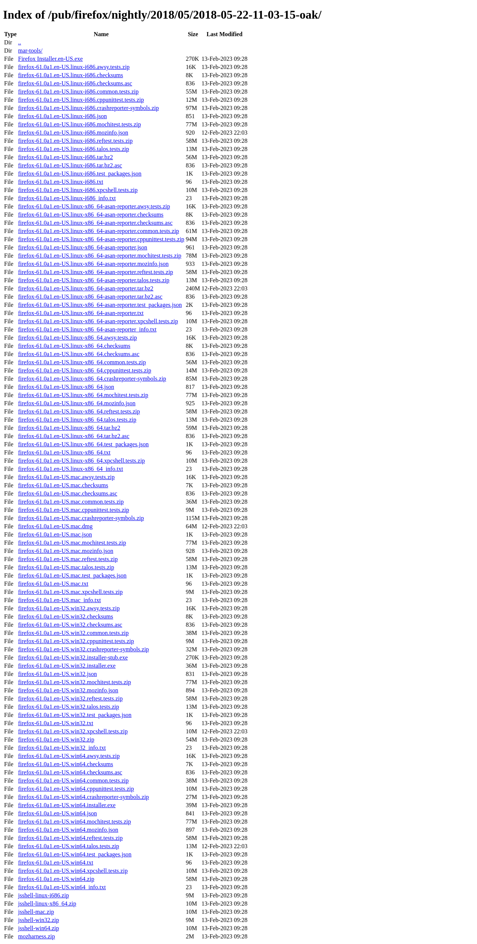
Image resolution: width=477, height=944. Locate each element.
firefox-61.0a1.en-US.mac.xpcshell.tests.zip (70, 592)
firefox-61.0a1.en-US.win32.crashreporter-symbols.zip (83, 649)
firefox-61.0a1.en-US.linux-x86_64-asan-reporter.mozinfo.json (93, 264)
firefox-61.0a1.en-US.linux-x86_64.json (66, 387)
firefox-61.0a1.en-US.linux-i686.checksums (70, 75)
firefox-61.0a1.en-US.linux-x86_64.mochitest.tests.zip (83, 395)
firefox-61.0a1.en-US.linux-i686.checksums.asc (75, 83)
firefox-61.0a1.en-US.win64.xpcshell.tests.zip (72, 871)
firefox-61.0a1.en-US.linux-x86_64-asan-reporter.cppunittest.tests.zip (101, 239)
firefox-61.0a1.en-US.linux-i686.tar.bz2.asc (70, 165)
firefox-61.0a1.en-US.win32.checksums (65, 616)
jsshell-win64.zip (38, 928)
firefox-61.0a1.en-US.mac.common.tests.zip (70, 501)
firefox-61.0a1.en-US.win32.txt (55, 723)
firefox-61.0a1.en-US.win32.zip (56, 739)
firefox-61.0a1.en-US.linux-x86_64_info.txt (70, 469)
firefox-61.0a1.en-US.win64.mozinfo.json (68, 830)
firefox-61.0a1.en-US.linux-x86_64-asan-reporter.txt (80, 313)
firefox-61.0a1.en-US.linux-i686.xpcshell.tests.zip (78, 190)
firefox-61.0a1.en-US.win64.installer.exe (67, 805)
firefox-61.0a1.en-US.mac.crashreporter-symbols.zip (81, 518)
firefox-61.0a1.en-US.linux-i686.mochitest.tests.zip (79, 124)
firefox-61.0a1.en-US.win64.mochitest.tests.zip (74, 821)
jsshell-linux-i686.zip (43, 895)
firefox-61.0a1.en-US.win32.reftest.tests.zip (70, 698)
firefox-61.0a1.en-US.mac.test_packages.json (72, 575)
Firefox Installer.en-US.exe (50, 59)
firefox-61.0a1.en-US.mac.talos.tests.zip (66, 567)
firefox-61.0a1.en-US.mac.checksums (63, 485)
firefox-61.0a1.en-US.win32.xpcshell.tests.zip (72, 731)
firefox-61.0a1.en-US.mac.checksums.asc (67, 493)
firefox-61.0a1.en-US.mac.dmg (55, 526)
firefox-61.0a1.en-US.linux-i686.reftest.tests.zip (75, 141)
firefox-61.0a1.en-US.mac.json (55, 534)
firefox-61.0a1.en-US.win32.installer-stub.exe (72, 657)
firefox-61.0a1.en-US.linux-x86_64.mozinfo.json (76, 403)
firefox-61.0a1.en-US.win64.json (57, 813)
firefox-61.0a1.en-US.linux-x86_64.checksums (74, 346)
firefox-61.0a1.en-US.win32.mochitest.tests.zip (74, 682)
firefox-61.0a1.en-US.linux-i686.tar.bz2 (65, 157)
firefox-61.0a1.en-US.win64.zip (56, 879)
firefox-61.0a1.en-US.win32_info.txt (62, 748)
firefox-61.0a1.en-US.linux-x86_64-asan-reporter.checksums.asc (95, 223)
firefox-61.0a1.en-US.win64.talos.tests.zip (68, 846)
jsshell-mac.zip (36, 912)
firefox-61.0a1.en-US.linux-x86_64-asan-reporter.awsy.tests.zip (94, 206)
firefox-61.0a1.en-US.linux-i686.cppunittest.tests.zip (81, 100)
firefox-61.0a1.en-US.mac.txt (53, 583)
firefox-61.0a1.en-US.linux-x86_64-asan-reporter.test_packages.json (99, 305)
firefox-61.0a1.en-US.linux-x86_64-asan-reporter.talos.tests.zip (93, 280)
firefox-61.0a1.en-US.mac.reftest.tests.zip (67, 559)
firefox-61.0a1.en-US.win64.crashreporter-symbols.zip (83, 797)
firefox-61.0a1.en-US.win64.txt (55, 862)
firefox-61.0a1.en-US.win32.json (57, 674)
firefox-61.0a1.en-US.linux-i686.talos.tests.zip (73, 149)
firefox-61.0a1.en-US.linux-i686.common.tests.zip (78, 91)
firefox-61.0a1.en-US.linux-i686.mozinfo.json (73, 132)
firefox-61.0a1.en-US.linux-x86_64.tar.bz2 (69, 428)
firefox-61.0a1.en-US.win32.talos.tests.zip (68, 707)
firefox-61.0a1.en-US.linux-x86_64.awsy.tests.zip (77, 337)
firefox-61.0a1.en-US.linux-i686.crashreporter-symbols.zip (88, 108)
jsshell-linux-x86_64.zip (47, 903)
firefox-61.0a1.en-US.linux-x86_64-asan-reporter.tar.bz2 (85, 288)
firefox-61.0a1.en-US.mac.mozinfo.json (65, 551)
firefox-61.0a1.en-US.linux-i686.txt (60, 182)
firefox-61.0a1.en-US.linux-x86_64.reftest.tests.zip (79, 411)
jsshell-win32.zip (38, 920)
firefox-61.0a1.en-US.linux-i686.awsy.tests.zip (73, 67)
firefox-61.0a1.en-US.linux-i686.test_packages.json (79, 173)
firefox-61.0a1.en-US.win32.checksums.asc (70, 625)
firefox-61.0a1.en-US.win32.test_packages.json (74, 715)
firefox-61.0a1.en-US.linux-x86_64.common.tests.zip (82, 362)
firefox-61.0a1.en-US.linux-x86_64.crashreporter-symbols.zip (92, 378)
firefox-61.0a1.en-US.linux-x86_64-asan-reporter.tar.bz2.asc (90, 296)
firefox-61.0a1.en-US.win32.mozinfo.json (68, 690)
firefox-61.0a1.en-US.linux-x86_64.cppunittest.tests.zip (84, 370)
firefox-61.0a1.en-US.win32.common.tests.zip (73, 633)
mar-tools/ (30, 50)
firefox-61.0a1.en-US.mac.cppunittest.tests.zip (73, 510)
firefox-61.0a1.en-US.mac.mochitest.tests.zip (72, 542)
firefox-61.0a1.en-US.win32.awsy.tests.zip (69, 608)
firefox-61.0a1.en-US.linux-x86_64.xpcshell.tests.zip (81, 460)
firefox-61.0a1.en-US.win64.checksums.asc (70, 772)
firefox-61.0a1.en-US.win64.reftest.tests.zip (70, 838)
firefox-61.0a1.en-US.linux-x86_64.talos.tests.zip (77, 419)
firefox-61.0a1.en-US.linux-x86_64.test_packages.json (83, 444)
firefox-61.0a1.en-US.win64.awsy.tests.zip (69, 756)
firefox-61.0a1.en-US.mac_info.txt (59, 600)
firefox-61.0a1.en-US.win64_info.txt (62, 887)
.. (19, 42)
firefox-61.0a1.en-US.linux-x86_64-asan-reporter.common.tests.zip (98, 231)
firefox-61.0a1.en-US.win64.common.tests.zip (73, 780)
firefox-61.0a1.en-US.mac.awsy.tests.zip (66, 477)
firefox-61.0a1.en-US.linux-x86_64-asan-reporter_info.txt (87, 329)
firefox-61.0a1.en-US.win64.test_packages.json (74, 854)
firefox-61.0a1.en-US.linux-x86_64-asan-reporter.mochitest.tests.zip (99, 255)
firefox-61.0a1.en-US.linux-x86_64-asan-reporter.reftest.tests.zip (95, 272)
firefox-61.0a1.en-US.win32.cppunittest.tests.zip (76, 641)
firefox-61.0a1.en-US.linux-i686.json (62, 116)
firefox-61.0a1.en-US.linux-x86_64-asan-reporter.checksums (90, 214)
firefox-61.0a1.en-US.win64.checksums (65, 764)
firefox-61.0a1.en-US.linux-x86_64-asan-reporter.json (82, 247)
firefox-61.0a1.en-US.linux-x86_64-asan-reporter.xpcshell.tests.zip (98, 321)
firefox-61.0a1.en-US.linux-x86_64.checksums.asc (78, 354)
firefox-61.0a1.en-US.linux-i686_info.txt (67, 198)
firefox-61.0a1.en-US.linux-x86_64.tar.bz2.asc (73, 436)
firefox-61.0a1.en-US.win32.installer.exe (67, 666)
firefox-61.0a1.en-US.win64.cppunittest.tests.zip (76, 789)
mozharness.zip (36, 936)
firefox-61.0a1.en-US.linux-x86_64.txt (64, 452)
